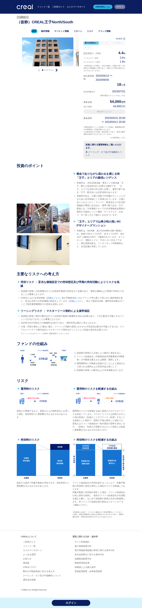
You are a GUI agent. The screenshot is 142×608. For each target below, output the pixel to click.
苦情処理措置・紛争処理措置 (88, 571)
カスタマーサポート (32, 550)
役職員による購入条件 (85, 567)
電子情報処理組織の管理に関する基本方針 (95, 550)
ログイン (120, 7)
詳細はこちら (53, 298)
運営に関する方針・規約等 (85, 536)
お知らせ (27, 558)
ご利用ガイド (29, 542)
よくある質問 (29, 554)
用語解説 (120, 38)
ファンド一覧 (29, 546)
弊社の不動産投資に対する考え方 (39, 571)
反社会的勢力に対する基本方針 (89, 554)
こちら (122, 95)
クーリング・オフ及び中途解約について (42, 575)
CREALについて (29, 536)
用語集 (26, 563)
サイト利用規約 (82, 542)
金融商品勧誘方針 (83, 558)
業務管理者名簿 (82, 563)
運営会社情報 (29, 580)
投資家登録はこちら (102, 7)
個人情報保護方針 (83, 546)
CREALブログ (29, 567)
